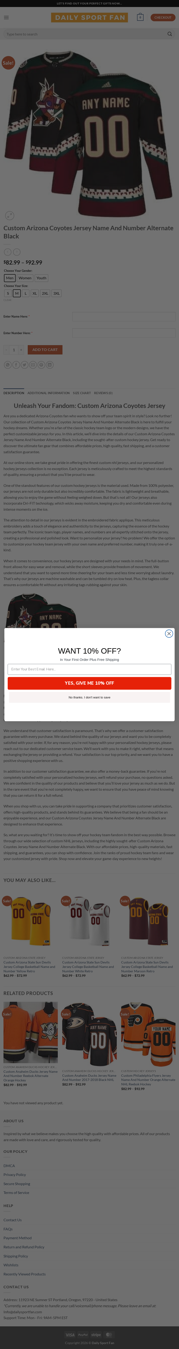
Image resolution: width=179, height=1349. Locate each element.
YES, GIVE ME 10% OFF (89, 683)
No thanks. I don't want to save (89, 697)
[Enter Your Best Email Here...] (89, 669)
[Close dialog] (169, 633)
